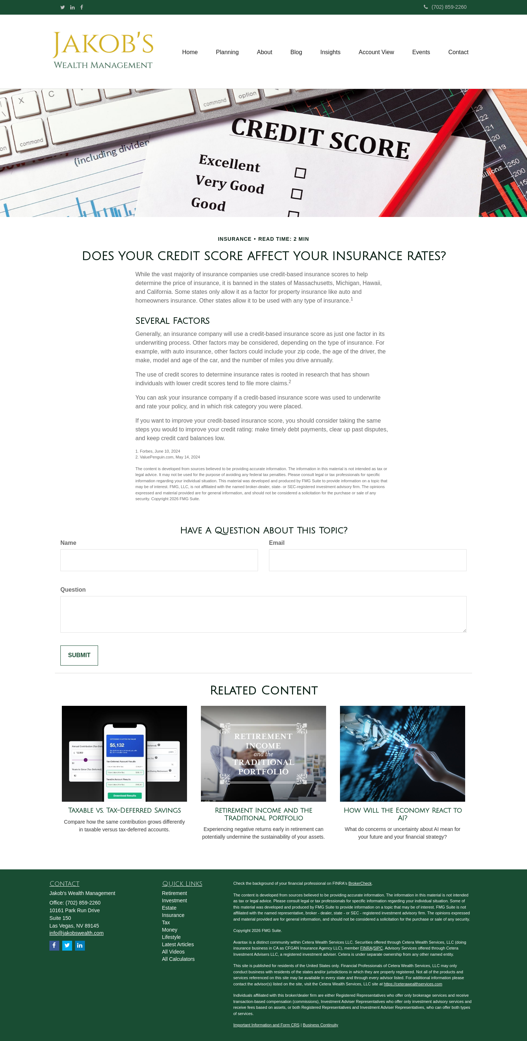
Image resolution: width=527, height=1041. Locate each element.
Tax (166, 922)
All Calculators (178, 959)
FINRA (366, 948)
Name (68, 543)
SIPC (378, 948)
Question (73, 590)
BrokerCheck (360, 883)
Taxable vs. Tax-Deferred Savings (124, 810)
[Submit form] (79, 655)
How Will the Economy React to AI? (403, 814)
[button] (226, 51)
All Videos (173, 952)
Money (169, 930)
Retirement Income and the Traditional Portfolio (263, 814)
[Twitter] (62, 7)
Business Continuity (320, 1025)
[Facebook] (81, 7)
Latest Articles (178, 944)
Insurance (173, 915)
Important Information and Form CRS (266, 1025)
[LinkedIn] (72, 7)
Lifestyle (171, 937)
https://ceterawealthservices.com (413, 984)
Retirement (174, 893)
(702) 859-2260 (445, 7)
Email (277, 543)
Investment (174, 900)
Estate (169, 908)
